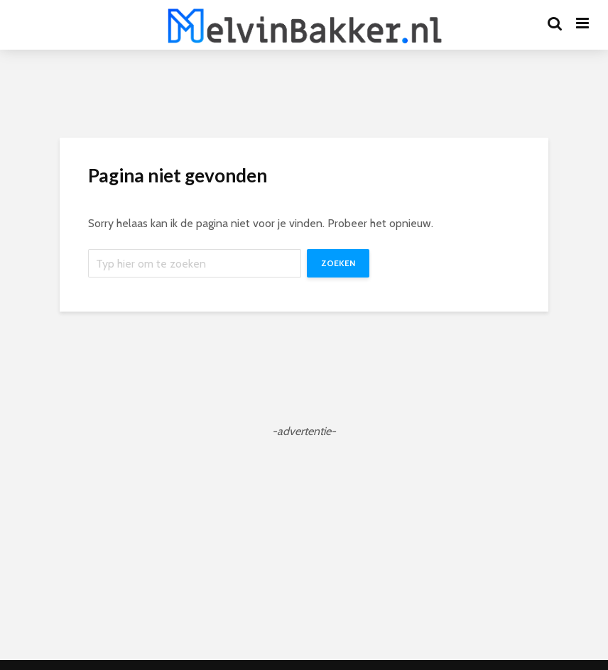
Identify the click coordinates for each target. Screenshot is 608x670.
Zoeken (338, 263)
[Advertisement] (304, 539)
